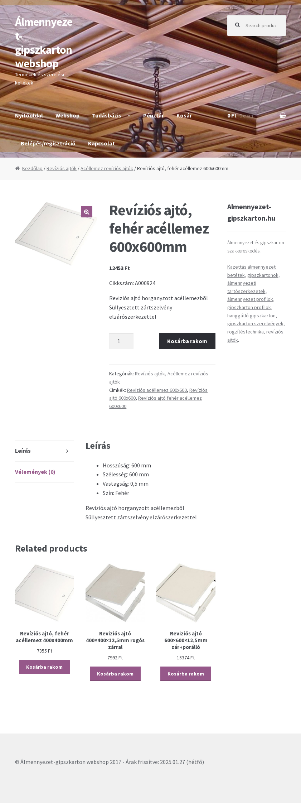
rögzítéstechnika (245, 331)
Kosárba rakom (187, 341)
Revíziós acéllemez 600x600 (157, 390)
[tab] (44, 451)
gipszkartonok (262, 275)
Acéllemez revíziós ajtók (107, 168)
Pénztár (153, 115)
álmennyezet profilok (250, 299)
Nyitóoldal (29, 115)
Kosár (184, 115)
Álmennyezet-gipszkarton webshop (43, 43)
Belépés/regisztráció (48, 143)
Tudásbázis (106, 115)
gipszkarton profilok (249, 307)
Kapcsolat (101, 143)
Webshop (67, 115)
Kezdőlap (32, 168)
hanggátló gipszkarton (251, 315)
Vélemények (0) (35, 471)
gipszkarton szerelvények (255, 323)
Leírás (23, 450)
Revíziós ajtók (62, 168)
